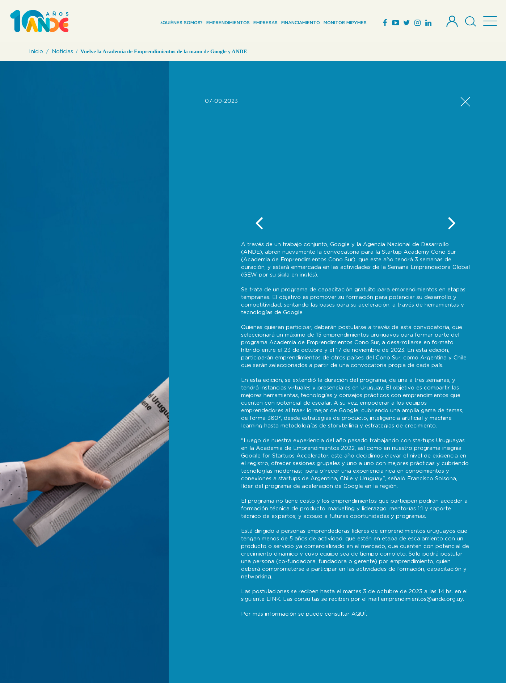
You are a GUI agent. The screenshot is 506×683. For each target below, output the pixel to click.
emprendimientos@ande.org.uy (422, 599)
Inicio (36, 51)
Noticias (62, 51)
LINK (273, 599)
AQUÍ (358, 614)
